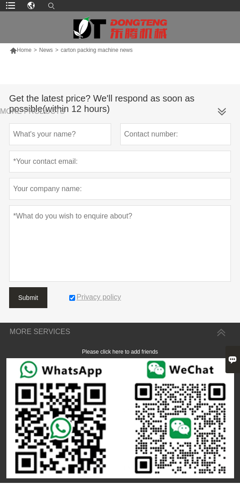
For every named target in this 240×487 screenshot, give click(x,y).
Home (20, 50)
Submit (28, 297)
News (46, 50)
